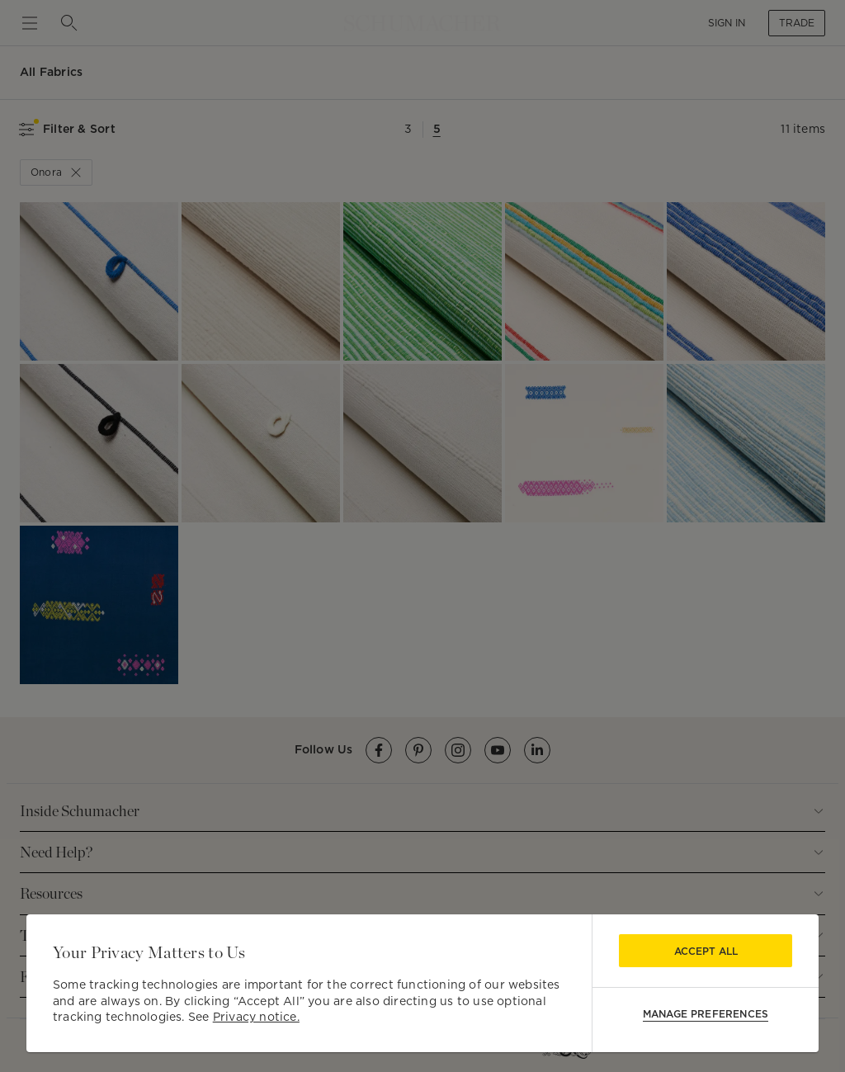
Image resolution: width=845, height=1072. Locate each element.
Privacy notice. (256, 1016)
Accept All (706, 951)
